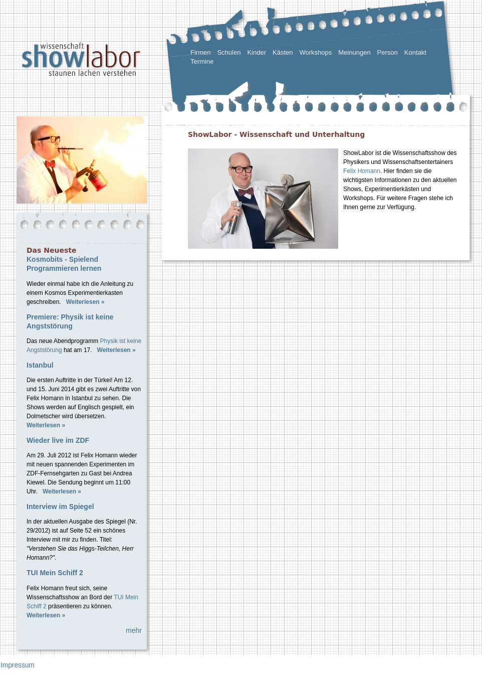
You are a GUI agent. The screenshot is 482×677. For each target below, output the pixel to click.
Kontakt (415, 52)
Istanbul (40, 365)
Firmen (200, 52)
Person (387, 52)
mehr (134, 630)
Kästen (283, 52)
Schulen (228, 52)
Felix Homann (361, 171)
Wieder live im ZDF (58, 440)
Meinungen (354, 52)
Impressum (18, 665)
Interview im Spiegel (60, 506)
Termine (201, 61)
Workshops (315, 52)
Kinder (256, 52)
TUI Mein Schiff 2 (55, 573)
